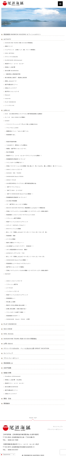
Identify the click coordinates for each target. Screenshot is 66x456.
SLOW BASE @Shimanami (13, 60)
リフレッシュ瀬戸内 (12, 284)
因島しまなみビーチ (11, 81)
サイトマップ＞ (57, 424)
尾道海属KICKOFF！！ (13, 316)
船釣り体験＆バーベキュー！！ (15, 242)
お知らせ (7, 110)
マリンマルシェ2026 (12, 128)
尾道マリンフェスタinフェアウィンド (17, 222)
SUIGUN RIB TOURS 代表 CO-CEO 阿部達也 (19, 43)
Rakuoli (7, 95)
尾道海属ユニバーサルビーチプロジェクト (18, 263)
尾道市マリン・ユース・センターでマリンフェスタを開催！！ (24, 155)
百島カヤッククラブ (11, 88)
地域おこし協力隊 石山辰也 (13, 380)
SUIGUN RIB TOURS (13, 173)
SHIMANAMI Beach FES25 (14, 176)
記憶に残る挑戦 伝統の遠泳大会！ (16, 309)
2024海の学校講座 (11, 201)
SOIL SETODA (9, 53)
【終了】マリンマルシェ (13, 187)
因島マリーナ (9, 46)
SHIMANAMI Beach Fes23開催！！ (17, 260)
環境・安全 (7, 399)
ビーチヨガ (9, 288)
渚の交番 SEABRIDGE (12, 70)
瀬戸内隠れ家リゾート (11, 84)
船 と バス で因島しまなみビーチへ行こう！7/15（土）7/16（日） (25, 256)
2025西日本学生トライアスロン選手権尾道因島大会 (21, 183)
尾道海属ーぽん (10, 135)
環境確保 (7, 403)
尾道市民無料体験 (11, 141)
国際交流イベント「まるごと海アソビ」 (17, 131)
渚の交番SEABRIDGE (11, 387)
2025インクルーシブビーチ (14, 169)
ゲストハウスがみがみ (11, 57)
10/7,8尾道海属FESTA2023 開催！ (17, 249)
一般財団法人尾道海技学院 (12, 74)
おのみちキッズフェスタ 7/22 (15, 253)
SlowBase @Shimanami (13, 376)
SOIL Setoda (8, 334)
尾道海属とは (8, 363)
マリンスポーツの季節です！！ (15, 162)
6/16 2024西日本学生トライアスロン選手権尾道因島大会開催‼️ (23, 114)
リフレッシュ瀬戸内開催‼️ (13, 218)
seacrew (8, 98)
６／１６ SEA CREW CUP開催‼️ (15, 117)
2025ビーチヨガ (11, 180)
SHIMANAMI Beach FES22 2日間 (18, 319)
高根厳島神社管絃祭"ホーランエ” (16, 159)
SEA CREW (8, 329)
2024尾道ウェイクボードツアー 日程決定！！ (20, 246)
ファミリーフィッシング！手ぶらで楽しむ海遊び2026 (22, 124)
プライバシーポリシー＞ (54, 427)
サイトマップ (8, 353)
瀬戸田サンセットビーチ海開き (15, 267)
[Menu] (60, 3)
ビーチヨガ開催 (10, 239)
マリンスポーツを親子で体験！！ (16, 312)
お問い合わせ (8, 344)
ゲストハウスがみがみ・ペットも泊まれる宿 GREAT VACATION (26, 348)
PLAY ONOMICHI (10, 102)
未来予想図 (7, 368)
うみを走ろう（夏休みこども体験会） (17, 145)
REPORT (8, 274)
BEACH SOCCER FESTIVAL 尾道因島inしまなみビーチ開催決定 (25, 208)
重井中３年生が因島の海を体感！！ (16, 305)
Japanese (5, 455)
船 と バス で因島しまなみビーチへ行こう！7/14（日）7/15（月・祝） (27, 232)
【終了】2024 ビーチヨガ (14, 190)
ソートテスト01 (9, 105)
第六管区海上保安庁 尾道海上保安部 (16, 77)
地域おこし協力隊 (10, 67)
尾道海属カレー (10, 298)
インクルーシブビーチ (12, 291)
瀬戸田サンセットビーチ (12, 91)
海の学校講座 (10, 152)
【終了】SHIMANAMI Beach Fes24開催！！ (19, 194)
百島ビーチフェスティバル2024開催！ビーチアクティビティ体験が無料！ (27, 211)
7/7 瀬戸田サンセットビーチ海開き (17, 204)
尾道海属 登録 (10, 235)
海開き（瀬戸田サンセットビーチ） (16, 148)
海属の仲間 (7, 373)
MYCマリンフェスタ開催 (13, 229)
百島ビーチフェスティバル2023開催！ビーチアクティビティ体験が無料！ (27, 270)
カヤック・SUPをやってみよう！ (16, 225)
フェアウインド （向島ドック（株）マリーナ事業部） (20, 50)
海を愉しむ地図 (10, 302)
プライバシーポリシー (11, 358)
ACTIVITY (7, 39)
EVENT (7, 121)
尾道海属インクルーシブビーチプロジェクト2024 (20, 215)
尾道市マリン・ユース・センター (14, 63)
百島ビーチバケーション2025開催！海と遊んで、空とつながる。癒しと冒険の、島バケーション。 (34, 166)
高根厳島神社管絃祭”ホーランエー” (16, 197)
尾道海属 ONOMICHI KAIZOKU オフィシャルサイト (22, 34)
